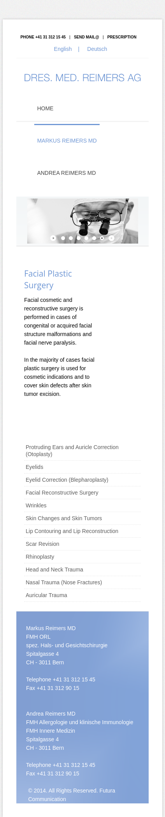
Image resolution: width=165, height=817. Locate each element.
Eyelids (34, 467)
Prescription (122, 37)
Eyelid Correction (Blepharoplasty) (67, 480)
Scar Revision (42, 544)
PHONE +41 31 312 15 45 (42, 37)
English (63, 49)
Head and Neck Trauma (54, 569)
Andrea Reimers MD (66, 173)
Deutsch (97, 49)
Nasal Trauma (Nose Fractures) (64, 582)
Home (45, 108)
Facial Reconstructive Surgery (62, 493)
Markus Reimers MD (67, 141)
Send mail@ (86, 37)
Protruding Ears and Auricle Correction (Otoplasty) (72, 450)
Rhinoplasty (40, 557)
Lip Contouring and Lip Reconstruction (72, 531)
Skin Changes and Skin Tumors (64, 518)
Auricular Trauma (46, 595)
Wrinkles (36, 505)
